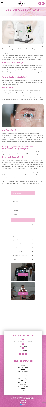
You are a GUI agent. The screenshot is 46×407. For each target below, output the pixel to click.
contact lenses (17, 232)
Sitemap (33, 398)
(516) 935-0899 (23, 346)
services (15, 228)
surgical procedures (18, 244)
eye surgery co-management (20, 251)
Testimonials (16, 210)
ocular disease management (20, 255)
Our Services (16, 201)
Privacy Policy (26, 398)
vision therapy (16, 224)
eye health (15, 240)
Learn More (23, 274)
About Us (15, 197)
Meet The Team (17, 206)
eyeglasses (15, 236)
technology (16, 259)
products (15, 248)
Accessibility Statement (16, 398)
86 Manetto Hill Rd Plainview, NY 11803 (23, 342)
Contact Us (15, 214)
